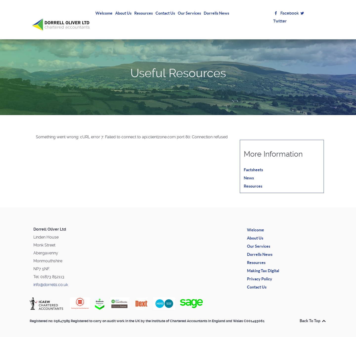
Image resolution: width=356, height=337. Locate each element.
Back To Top (313, 315)
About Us (255, 232)
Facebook (286, 13)
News (249, 172)
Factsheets (253, 164)
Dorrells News (259, 249)
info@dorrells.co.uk (50, 279)
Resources (253, 180)
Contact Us (257, 281)
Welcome (255, 224)
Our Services (258, 241)
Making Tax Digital (263, 265)
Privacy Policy (259, 273)
